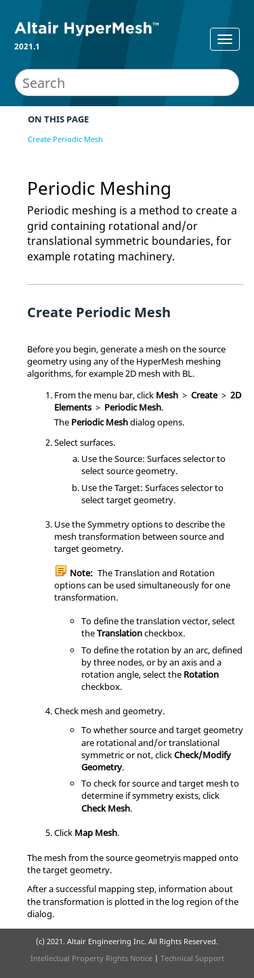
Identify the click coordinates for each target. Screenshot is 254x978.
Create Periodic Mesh (65, 139)
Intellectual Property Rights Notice (91, 958)
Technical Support (192, 958)
